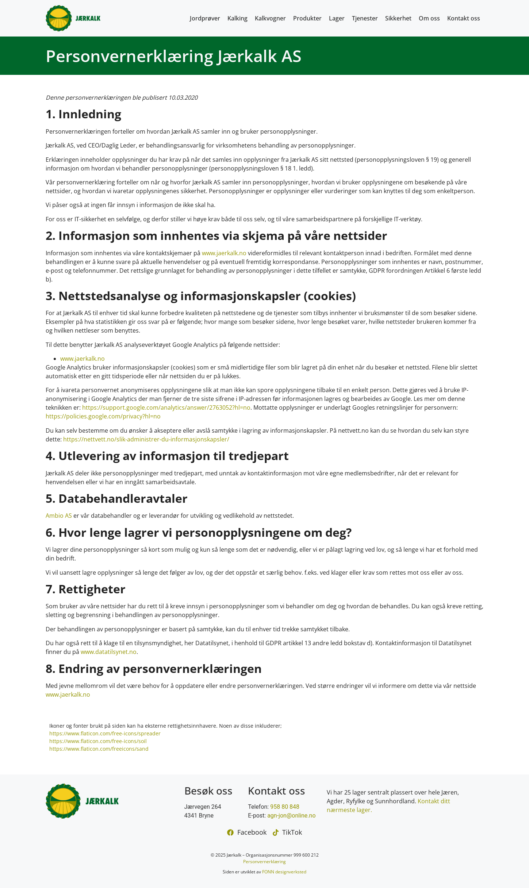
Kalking (237, 18)
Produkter (307, 18)
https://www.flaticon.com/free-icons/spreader (105, 733)
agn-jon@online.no (291, 815)
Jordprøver (205, 18)
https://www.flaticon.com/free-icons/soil (98, 741)
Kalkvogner (270, 18)
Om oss (429, 18)
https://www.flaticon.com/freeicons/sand (99, 748)
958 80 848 (284, 806)
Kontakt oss (463, 18)
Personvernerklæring (264, 861)
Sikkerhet (398, 18)
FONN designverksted (284, 872)
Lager (337, 18)
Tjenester (365, 18)
